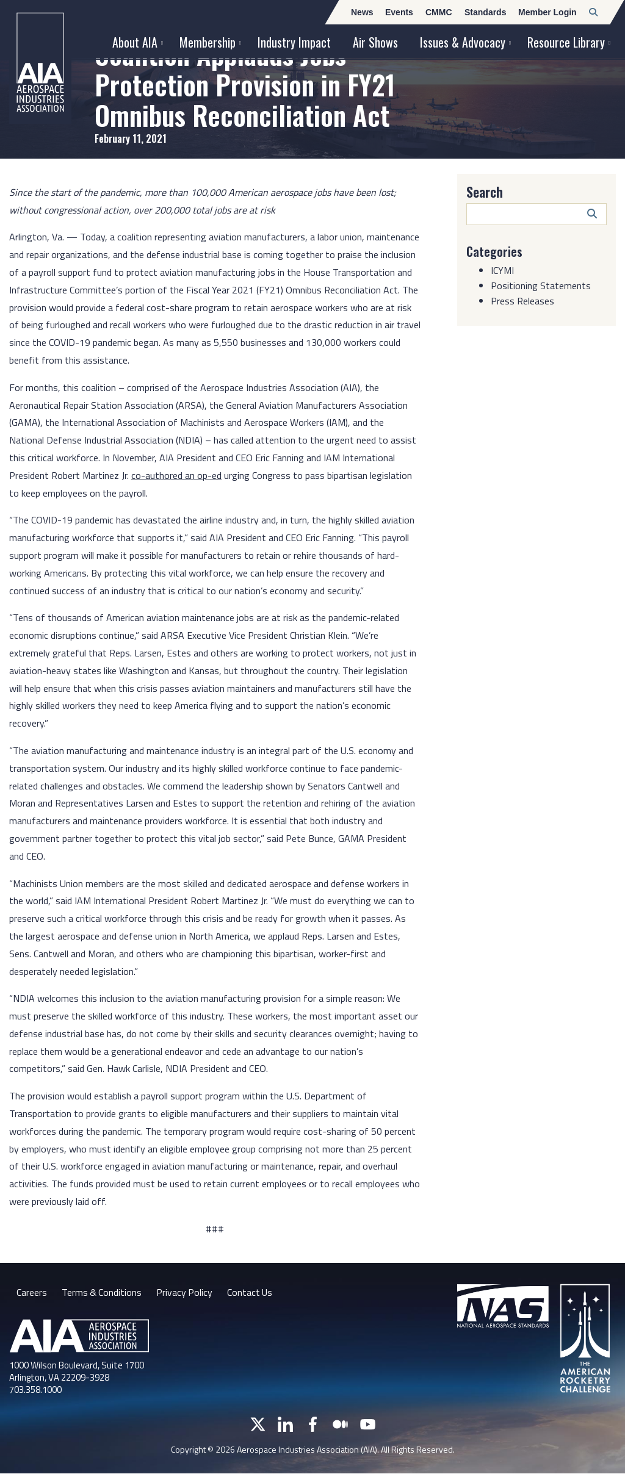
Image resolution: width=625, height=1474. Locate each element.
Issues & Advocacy (462, 42)
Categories (494, 251)
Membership (207, 42)
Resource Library (566, 42)
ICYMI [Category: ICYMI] (502, 270)
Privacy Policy (185, 1292)
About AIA (134, 42)
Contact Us (252, 1292)
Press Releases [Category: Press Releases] (522, 300)
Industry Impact (294, 42)
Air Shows (375, 42)
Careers (31, 1292)
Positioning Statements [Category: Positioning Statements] (541, 285)
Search (484, 191)
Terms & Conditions (102, 1292)
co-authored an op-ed (176, 475)
